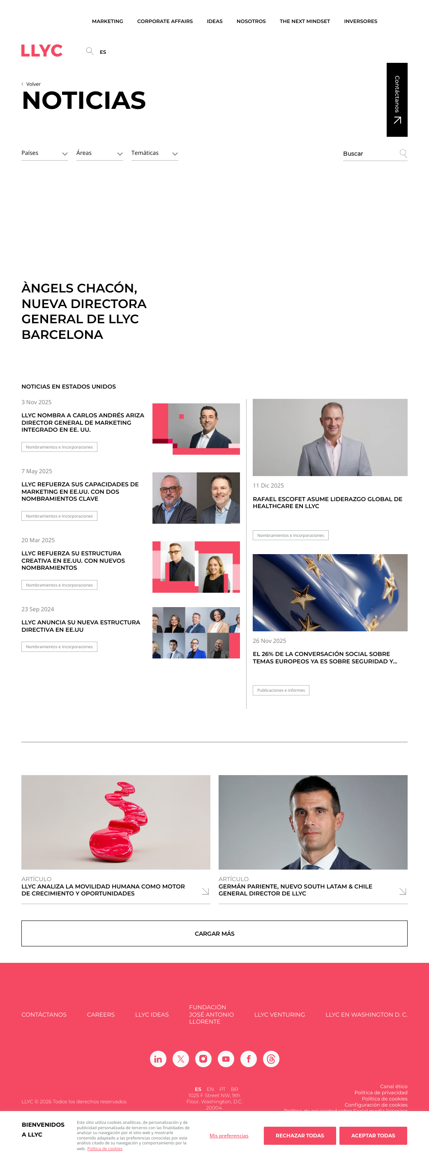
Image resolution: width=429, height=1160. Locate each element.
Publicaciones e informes (281, 690)
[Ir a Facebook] (248, 1065)
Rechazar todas (300, 1135)
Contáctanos (397, 94)
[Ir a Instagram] (203, 1065)
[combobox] (44, 152)
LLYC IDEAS (151, 1021)
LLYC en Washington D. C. (366, 1021)
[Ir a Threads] (271, 1065)
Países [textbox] (29, 153)
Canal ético (394, 1093)
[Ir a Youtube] (226, 1065)
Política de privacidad (381, 1099)
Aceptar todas (373, 1135)
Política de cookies (105, 1148)
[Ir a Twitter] (181, 1065)
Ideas (214, 21)
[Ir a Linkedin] (158, 1065)
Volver (33, 84)
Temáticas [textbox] (145, 153)
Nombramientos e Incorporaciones (59, 447)
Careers (101, 1021)
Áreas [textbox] (84, 153)
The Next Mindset (305, 21)
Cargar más (215, 937)
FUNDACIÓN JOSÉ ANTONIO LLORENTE (211, 1021)
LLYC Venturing (279, 1021)
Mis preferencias (229, 1135)
